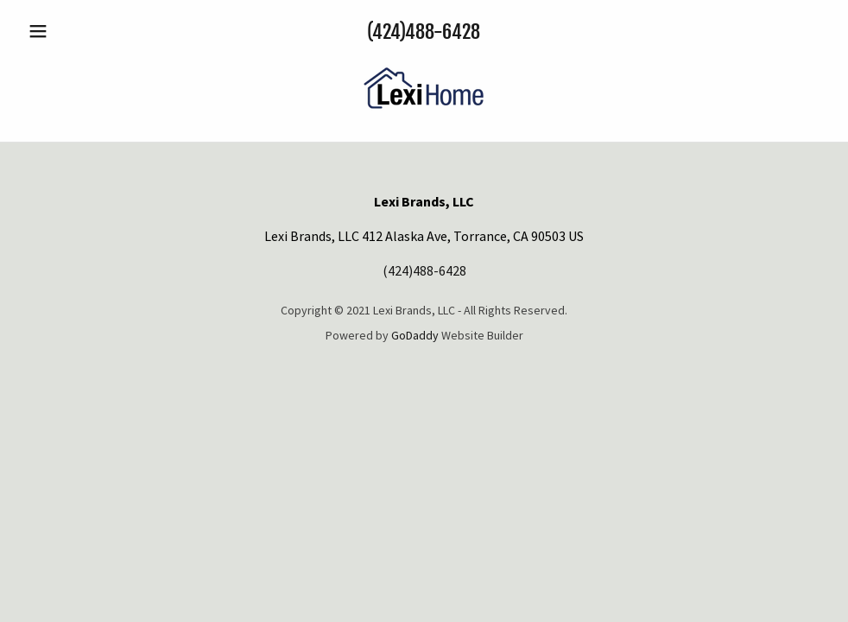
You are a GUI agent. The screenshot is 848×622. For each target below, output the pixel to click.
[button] (81, 31)
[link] (424, 119)
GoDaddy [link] (415, 335)
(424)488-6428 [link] (423, 31)
